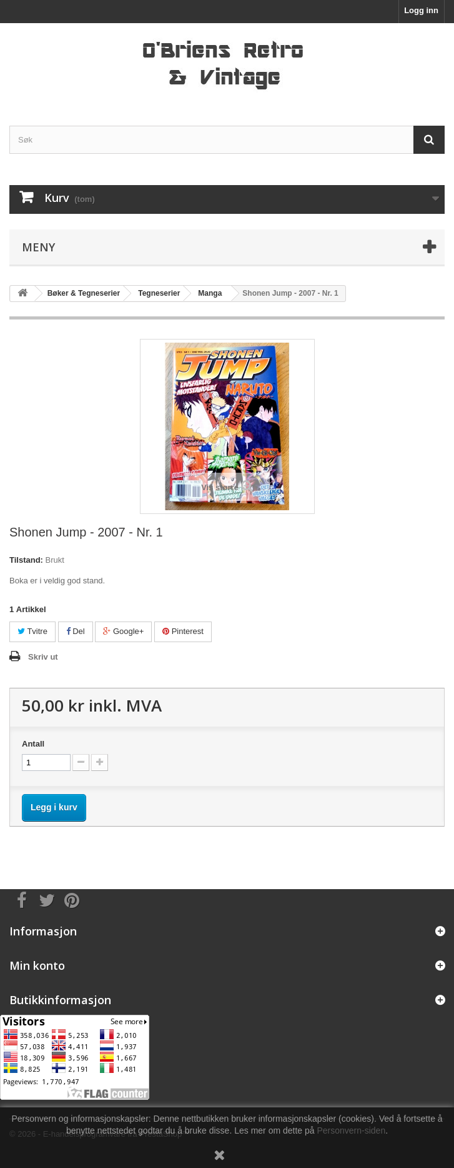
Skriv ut (43, 657)
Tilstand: (26, 560)
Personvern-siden (351, 1130)
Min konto (37, 965)
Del (75, 631)
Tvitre (32, 631)
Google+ (123, 631)
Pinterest (183, 631)
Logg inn (421, 10)
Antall (33, 743)
